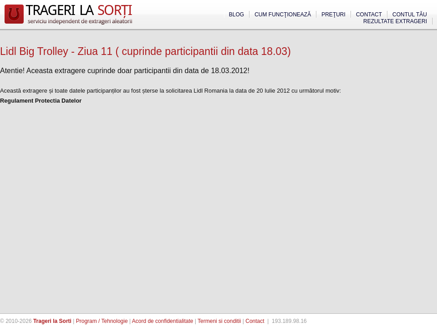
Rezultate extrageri (395, 21)
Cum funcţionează (282, 14)
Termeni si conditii (219, 321)
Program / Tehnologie (102, 321)
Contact (369, 14)
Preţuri (333, 14)
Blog (236, 14)
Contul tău (409, 14)
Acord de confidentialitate (162, 321)
